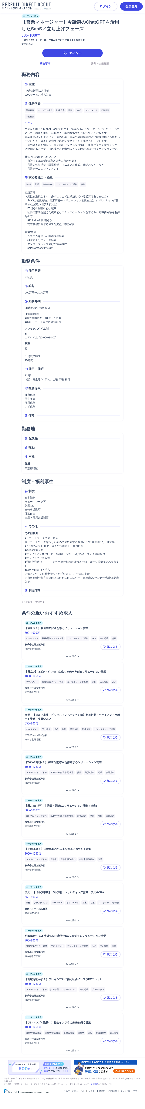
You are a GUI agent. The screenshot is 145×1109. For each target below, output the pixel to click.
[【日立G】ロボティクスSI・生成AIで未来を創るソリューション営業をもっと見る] (72, 699)
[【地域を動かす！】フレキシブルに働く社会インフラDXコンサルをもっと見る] (72, 1007)
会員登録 (131, 6)
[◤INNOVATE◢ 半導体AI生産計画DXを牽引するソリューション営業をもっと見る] (72, 963)
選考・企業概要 (100, 63)
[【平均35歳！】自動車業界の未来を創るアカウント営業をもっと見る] (72, 877)
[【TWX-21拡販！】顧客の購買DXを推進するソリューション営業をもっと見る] (72, 790)
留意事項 (94, 1084)
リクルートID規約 (96, 1091)
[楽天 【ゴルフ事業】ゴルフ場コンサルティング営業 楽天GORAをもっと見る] (72, 920)
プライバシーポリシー (130, 1091)
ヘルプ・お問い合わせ (74, 1091)
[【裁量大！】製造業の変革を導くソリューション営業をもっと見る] (72, 656)
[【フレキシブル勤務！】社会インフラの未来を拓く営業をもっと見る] (72, 1050)
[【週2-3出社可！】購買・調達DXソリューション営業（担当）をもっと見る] (72, 833)
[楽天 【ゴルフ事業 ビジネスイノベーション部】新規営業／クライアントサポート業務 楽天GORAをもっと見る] (72, 747)
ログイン (106, 6)
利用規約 (113, 1091)
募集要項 (45, 63)
